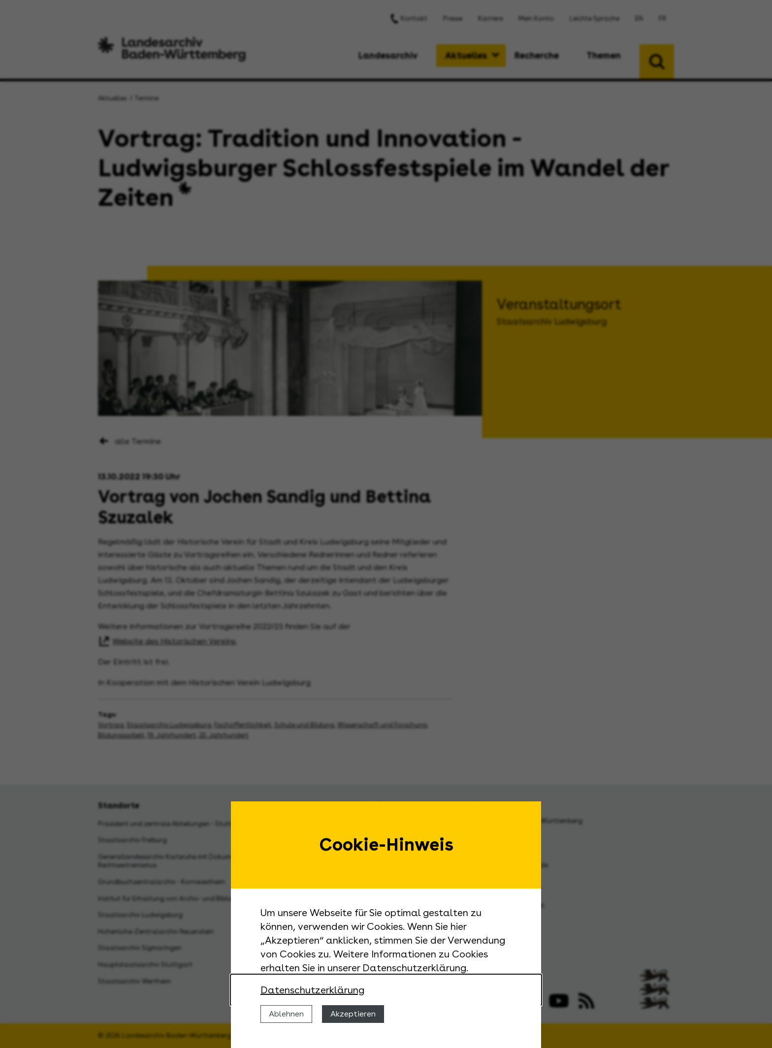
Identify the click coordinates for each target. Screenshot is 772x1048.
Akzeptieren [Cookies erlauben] (353, 1013)
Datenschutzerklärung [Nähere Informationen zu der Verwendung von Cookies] (312, 990)
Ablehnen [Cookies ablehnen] (286, 1013)
